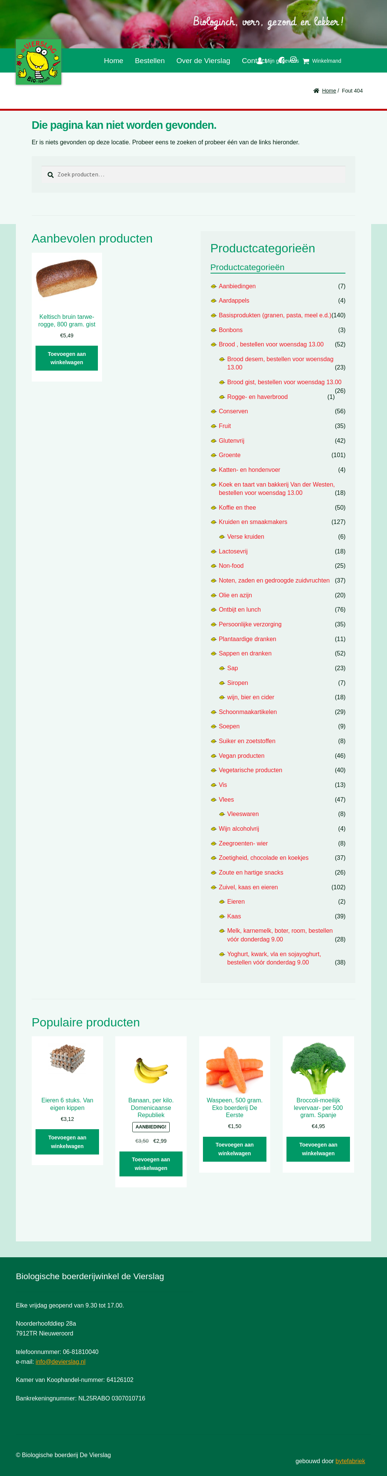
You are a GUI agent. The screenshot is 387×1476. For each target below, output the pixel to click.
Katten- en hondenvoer (249, 470)
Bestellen (150, 61)
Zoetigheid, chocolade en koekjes (264, 858)
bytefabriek (350, 1461)
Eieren (236, 901)
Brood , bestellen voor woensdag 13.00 (271, 344)
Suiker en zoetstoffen (247, 741)
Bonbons (231, 330)
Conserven (233, 411)
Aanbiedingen (237, 286)
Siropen (237, 683)
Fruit (225, 426)
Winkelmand (326, 61)
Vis (223, 785)
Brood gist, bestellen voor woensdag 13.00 (284, 382)
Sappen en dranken (245, 653)
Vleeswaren (243, 814)
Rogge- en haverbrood (257, 397)
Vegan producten (242, 756)
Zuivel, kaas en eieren (248, 887)
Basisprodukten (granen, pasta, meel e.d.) (275, 315)
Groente (230, 455)
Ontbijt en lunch (240, 609)
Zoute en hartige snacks (251, 872)
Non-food (231, 566)
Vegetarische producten (250, 770)
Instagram (290, 58)
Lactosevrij (233, 551)
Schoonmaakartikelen (248, 712)
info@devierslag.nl (60, 1362)
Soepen (229, 726)
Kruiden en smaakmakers (253, 522)
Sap (232, 668)
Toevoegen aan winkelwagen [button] (67, 358)
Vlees (226, 799)
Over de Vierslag (203, 61)
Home (113, 61)
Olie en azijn (235, 595)
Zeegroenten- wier (243, 843)
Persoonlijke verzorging (250, 624)
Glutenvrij (232, 440)
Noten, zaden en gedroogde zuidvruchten (274, 580)
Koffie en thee (237, 507)
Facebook (278, 58)
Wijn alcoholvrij (239, 828)
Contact (254, 61)
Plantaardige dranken (247, 639)
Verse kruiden (245, 536)
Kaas (234, 916)
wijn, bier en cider (250, 697)
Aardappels (234, 300)
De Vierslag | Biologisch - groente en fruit (38, 62)
